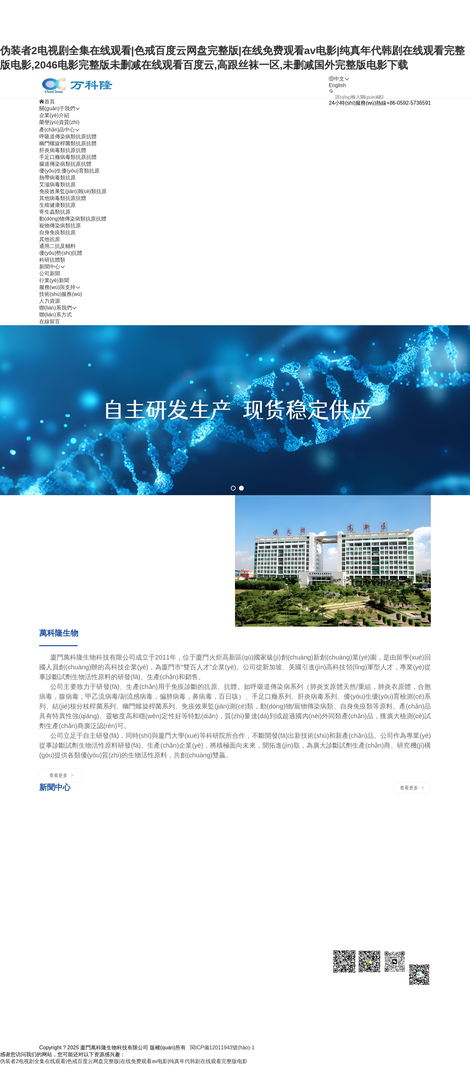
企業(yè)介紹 (54, 115)
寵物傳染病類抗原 (60, 225)
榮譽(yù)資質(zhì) (59, 122)
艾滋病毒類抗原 (57, 184)
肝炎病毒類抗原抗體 (62, 150)
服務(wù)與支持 (203, 816)
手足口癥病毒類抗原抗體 (68, 157)
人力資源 (244, 816)
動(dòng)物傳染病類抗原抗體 (72, 218)
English (337, 85)
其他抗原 (49, 239)
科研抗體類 (52, 260)
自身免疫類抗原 (57, 232)
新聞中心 (146, 816)
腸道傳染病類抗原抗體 (65, 164)
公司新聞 (49, 273)
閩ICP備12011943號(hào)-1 (222, 1047)
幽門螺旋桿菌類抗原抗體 (68, 143)
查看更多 (61, 775)
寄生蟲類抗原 (54, 212)
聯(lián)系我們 (299, 816)
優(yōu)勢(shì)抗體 (60, 253)
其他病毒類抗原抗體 (62, 198)
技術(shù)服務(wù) (60, 294)
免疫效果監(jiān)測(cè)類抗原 (73, 191)
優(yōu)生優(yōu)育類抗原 (69, 171)
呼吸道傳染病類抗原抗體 (68, 136)
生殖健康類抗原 (57, 205)
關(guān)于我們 (57, 816)
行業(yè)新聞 (54, 280)
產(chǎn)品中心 (95, 816)
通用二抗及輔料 (57, 246)
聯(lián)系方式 (55, 314)
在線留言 (49, 321)
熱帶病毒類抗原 (57, 177)
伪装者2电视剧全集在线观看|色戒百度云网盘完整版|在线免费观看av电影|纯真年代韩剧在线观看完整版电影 (123, 1061)
